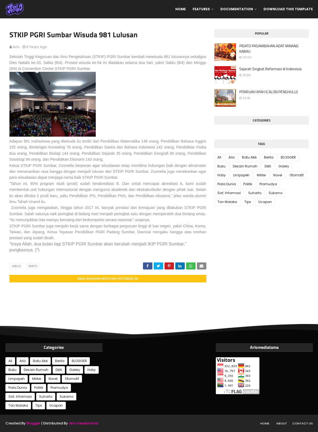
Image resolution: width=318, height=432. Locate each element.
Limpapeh (241, 175)
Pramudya (268, 184)
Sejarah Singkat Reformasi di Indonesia (270, 69)
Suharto (254, 193)
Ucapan (265, 202)
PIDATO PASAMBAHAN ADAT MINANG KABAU (269, 48)
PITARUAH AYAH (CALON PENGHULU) (268, 91)
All (219, 157)
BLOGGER (288, 157)
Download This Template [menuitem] (288, 9)
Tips (247, 202)
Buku (221, 166)
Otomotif (296, 175)
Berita (268, 157)
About (281, 423)
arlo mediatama (83, 423)
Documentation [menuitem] (236, 9)
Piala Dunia (226, 184)
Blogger (33, 423)
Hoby (221, 175)
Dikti (33, 266)
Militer (261, 175)
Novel (277, 175)
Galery (283, 166)
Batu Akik (249, 157)
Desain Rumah (245, 166)
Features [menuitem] (201, 9)
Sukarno (275, 193)
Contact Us (302, 423)
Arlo (16, 46)
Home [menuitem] (180, 9)
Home (264, 423)
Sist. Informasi (229, 193)
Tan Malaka (227, 202)
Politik (247, 184)
